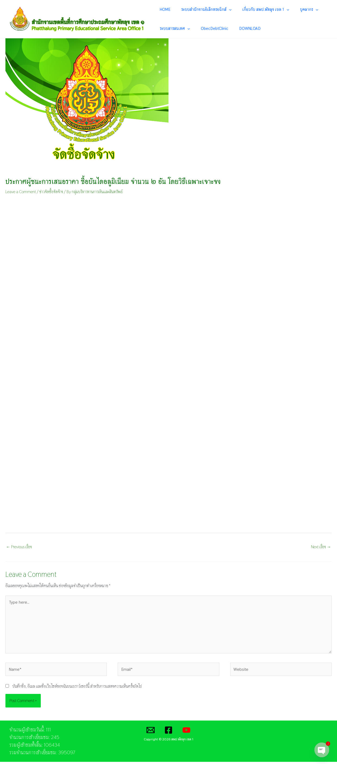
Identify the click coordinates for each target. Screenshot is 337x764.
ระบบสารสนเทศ (174, 28)
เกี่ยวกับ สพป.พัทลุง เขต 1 (252, 9)
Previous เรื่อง (19, 547)
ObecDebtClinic (207, 28)
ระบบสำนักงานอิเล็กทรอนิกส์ (199, 9)
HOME (164, 9)
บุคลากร (289, 9)
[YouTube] (186, 732)
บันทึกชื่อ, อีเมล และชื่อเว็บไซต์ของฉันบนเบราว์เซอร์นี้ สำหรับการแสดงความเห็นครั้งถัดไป (77, 688)
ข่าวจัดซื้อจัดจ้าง (51, 192)
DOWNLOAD (236, 28)
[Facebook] (168, 732)
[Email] (150, 732)
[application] (221, 9)
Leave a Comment (20, 192)
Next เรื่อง (321, 547)
